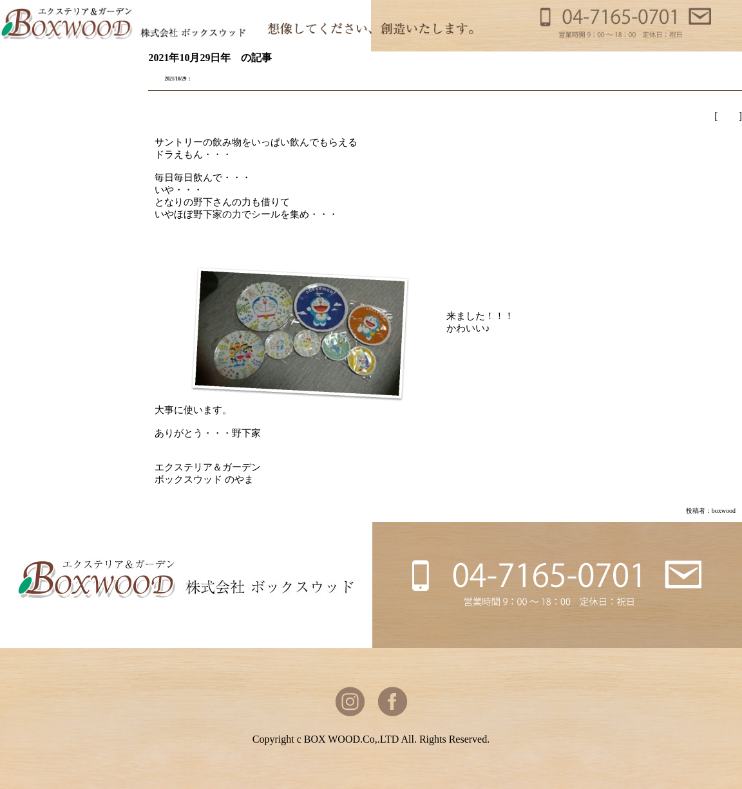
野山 (728, 116)
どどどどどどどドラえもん (250, 77)
